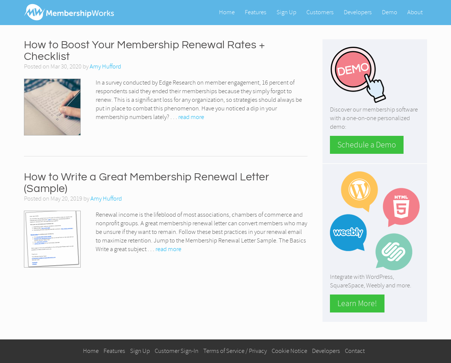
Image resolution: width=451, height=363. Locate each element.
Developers (358, 12)
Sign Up (286, 12)
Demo (389, 12)
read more (191, 117)
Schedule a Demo (366, 145)
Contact (355, 351)
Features (255, 12)
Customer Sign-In (176, 351)
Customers (320, 12)
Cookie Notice (289, 351)
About (415, 12)
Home (227, 12)
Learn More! (357, 303)
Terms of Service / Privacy (235, 351)
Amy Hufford (105, 66)
